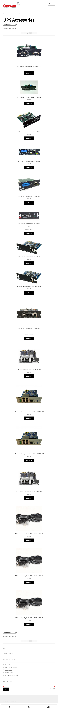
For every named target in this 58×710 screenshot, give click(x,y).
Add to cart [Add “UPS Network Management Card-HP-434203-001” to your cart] (29, 498)
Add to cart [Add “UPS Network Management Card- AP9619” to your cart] (29, 203)
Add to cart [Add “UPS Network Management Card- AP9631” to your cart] (29, 338)
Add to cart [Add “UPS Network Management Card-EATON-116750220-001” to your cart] (29, 418)
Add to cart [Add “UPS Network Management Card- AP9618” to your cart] (29, 167)
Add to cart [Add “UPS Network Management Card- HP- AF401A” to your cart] (29, 376)
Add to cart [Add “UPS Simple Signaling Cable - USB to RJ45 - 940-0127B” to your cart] (29, 540)
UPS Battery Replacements (11, 675)
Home (6, 13)
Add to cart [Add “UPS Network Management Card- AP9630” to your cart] (29, 263)
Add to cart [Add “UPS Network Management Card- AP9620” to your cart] (29, 233)
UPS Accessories (13, 13)
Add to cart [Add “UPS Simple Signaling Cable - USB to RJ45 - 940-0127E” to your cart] (29, 624)
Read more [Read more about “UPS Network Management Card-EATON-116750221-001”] (29, 460)
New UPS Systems (9, 664)
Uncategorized (8, 670)
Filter (6, 689)
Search (29, 707)
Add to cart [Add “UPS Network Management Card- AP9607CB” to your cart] (29, 73)
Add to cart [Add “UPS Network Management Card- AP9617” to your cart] (29, 138)
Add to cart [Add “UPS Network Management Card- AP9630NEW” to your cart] (29, 293)
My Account (9, 707)
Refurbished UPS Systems (11, 667)
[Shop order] (10, 25)
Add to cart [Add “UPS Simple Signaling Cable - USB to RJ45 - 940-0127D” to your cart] (29, 582)
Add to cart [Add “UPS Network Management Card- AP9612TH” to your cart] (29, 103)
